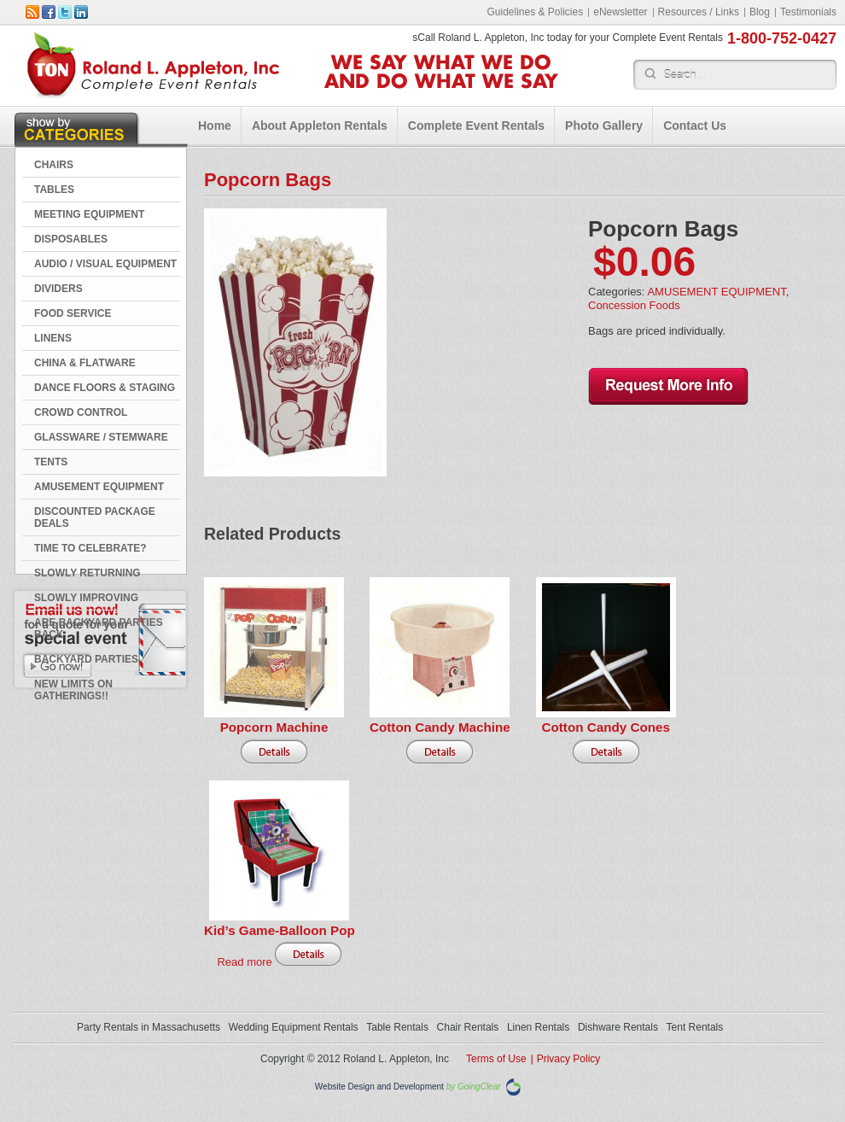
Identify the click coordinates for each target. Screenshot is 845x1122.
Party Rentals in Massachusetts (148, 1027)
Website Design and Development (379, 1086)
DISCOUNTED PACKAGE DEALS (94, 517)
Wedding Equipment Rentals (293, 1027)
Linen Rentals (538, 1027)
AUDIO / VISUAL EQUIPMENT (105, 264)
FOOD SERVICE (72, 313)
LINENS (53, 338)
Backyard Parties (86, 659)
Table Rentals (397, 1027)
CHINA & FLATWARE (85, 363)
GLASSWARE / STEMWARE (101, 437)
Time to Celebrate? (90, 548)
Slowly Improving (86, 598)
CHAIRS (53, 165)
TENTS (50, 462)
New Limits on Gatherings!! (73, 690)
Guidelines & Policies (535, 12)
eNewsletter (620, 12)
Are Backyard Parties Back (98, 628)
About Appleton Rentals (320, 125)
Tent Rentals (695, 1027)
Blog (759, 12)
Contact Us (694, 125)
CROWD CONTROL (80, 412)
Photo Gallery (604, 125)
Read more (244, 961)
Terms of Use (496, 1059)
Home (214, 125)
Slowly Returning (87, 573)
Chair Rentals (468, 1027)
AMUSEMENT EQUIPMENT (99, 487)
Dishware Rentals (618, 1027)
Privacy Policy (569, 1059)
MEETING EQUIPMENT (89, 214)
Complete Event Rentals (476, 125)
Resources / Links (698, 12)
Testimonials (808, 12)
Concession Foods (634, 305)
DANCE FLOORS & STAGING (104, 388)
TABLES (54, 190)
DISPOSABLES (71, 239)
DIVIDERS (58, 289)
